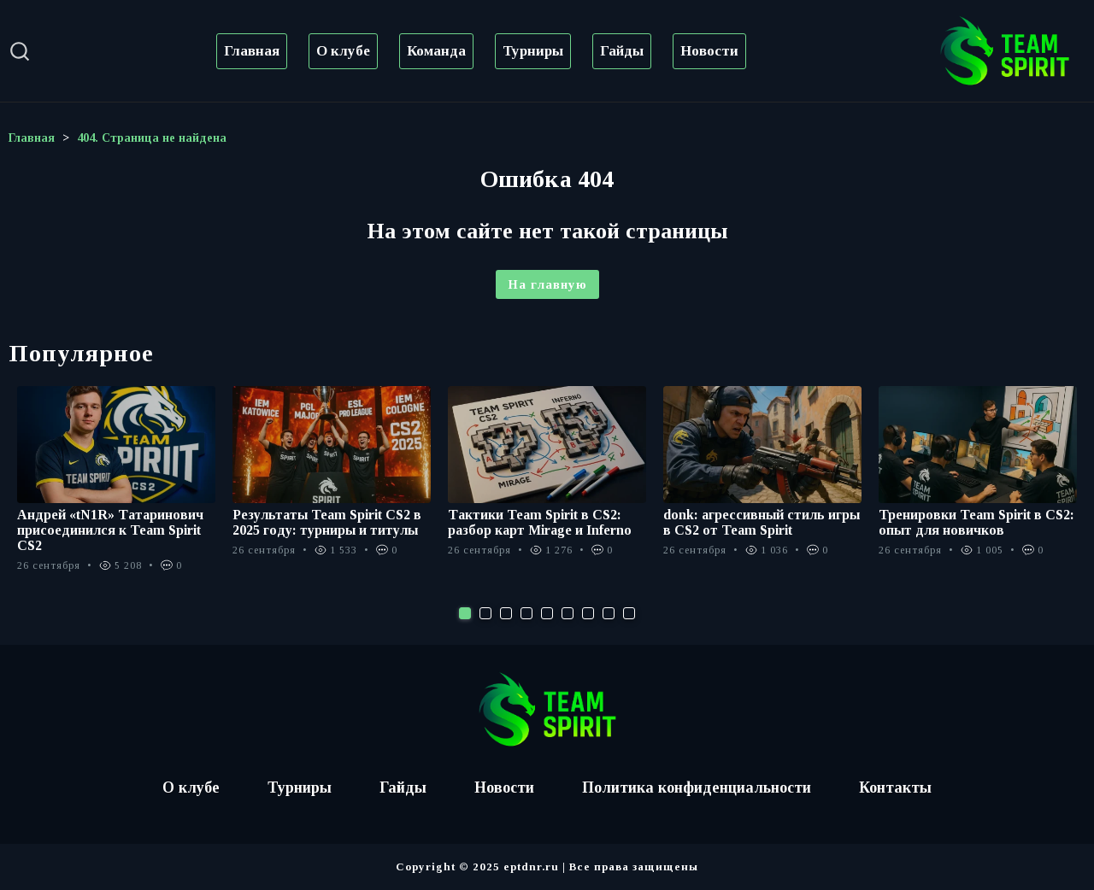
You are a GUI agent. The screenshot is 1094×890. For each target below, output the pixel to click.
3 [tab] (506, 613)
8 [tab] (609, 613)
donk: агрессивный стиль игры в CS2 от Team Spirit (761, 522)
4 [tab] (526, 613)
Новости (709, 51)
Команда (436, 51)
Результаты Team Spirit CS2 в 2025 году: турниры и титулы (326, 522)
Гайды (622, 51)
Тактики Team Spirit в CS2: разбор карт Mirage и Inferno (540, 522)
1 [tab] (465, 613)
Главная (251, 51)
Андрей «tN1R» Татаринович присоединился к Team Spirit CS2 (110, 530)
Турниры (533, 51)
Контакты (896, 787)
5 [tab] (547, 613)
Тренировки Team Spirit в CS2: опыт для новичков (976, 522)
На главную (547, 284)
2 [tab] (485, 613)
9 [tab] (629, 613)
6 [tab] (567, 613)
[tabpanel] (116, 488)
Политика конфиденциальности (697, 787)
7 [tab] (588, 613)
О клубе (343, 51)
